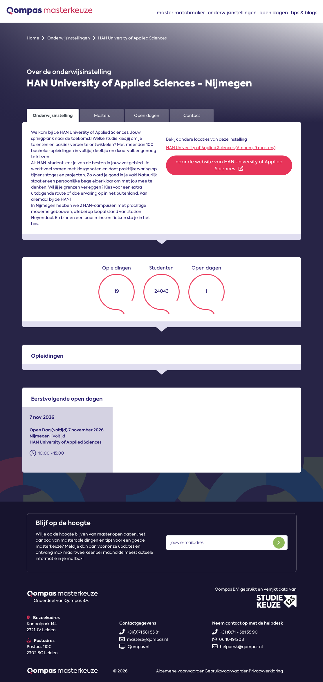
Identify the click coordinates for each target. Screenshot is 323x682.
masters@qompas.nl (143, 639)
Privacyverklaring (266, 671)
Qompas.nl (134, 646)
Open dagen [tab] (146, 115)
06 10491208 (228, 639)
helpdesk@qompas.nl (237, 646)
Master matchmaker (181, 12)
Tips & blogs (304, 12)
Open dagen (273, 12)
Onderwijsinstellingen (232, 12)
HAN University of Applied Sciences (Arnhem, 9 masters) (220, 147)
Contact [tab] (191, 115)
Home (33, 38)
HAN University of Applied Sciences (132, 38)
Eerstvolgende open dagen (67, 402)
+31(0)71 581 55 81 (139, 632)
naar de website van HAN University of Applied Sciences (229, 165)
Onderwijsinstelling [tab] (53, 115)
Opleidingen (47, 359)
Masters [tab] (102, 115)
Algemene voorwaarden (180, 671)
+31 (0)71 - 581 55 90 (235, 632)
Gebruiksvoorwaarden (227, 671)
